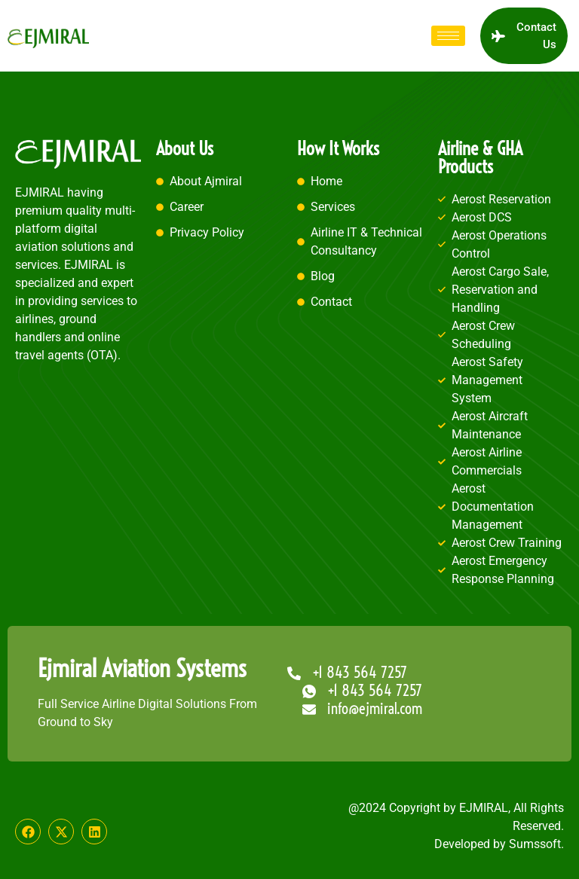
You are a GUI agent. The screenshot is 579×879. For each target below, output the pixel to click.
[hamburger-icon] (448, 36)
